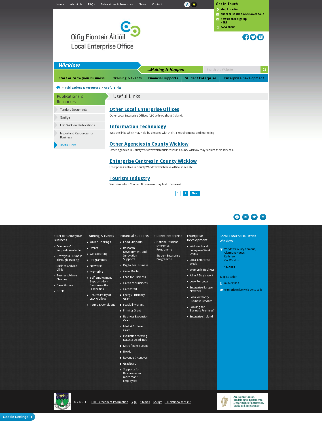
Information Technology (138, 126)
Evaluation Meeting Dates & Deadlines (135, 337)
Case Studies (65, 285)
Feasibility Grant (133, 304)
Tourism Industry (130, 178)
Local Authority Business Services (201, 299)
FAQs (91, 4)
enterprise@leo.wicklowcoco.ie (242, 14)
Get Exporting (99, 253)
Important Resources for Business (76, 135)
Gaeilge (65, 117)
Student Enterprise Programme (168, 257)
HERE (223, 22)
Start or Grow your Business (82, 78)
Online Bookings (100, 242)
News (142, 4)
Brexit (127, 351)
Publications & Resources (117, 4)
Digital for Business (135, 265)
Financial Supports (163, 78)
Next (195, 193)
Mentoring (96, 271)
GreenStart (130, 289)
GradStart (129, 363)
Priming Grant (132, 310)
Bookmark (254, 217)
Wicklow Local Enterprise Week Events (200, 250)
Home (60, 4)
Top (263, 217)
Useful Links (112, 87)
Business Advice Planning (67, 277)
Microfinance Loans (135, 345)
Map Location (229, 9)
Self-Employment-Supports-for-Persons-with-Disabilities (101, 283)
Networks (96, 265)
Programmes (98, 259)
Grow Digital (131, 271)
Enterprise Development (244, 78)
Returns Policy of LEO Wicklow (100, 296)
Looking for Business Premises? (202, 308)
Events (94, 248)
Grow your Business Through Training (69, 257)
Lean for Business (134, 277)
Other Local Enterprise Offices (144, 109)
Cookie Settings (15, 417)
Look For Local (199, 281)
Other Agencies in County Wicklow (149, 144)
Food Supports (132, 242)
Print (236, 217)
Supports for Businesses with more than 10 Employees (133, 375)
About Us (76, 4)
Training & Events (127, 78)
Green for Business (135, 283)
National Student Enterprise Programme (167, 245)
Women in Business (202, 269)
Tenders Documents (73, 109)
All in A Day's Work (201, 275)
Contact (157, 4)
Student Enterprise (200, 78)
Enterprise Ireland (201, 316)
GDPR (60, 291)
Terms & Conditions (102, 304)
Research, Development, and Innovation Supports (135, 253)
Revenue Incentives (135, 357)
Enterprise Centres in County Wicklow (153, 161)
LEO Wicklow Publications (77, 125)
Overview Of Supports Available (69, 248)
